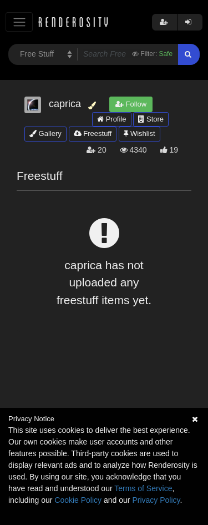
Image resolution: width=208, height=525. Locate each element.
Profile (111, 119)
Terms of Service (143, 488)
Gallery (45, 133)
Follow (130, 104)
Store (151, 119)
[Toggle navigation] (19, 22)
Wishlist (139, 133)
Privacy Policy (156, 500)
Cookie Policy (78, 500)
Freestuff (93, 133)
